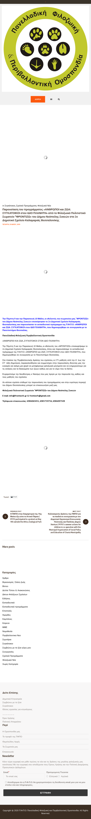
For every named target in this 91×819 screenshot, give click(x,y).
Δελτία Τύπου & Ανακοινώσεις (16, 590)
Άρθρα (5, 578)
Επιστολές (7, 610)
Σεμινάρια (6, 639)
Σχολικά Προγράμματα (26, 205)
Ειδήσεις (6, 598)
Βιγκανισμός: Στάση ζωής (13, 582)
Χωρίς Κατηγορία (10, 664)
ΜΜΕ (4, 627)
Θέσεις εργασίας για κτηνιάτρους (17, 709)
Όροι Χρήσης (8, 718)
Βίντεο (5, 586)
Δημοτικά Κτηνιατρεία (12, 699)
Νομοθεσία (7, 631)
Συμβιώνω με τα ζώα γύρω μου (16, 647)
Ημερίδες (6, 615)
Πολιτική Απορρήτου (11, 721)
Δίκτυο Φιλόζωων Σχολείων (14, 594)
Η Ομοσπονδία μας (11, 731)
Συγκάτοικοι (10, 205)
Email (6, 772)
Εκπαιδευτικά (8, 602)
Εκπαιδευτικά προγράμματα (15, 606)
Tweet (6, 497)
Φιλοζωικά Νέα (44, 205)
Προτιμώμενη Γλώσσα (57, 772)
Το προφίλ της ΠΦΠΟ (12, 736)
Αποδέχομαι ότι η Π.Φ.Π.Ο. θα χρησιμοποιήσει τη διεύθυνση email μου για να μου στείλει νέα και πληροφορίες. (45, 783)
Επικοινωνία (8, 751)
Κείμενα (5, 623)
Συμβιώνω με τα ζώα (11, 702)
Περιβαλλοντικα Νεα (11, 635)
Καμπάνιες (7, 619)
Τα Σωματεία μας (10, 746)
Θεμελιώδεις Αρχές (11, 741)
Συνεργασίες (8, 651)
